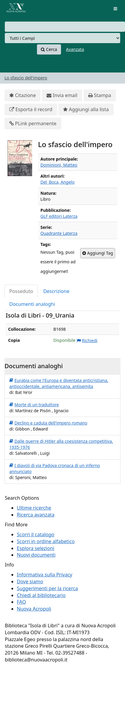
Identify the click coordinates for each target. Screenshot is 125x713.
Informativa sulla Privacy (44, 574)
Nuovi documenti (36, 555)
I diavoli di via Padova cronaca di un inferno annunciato (54, 468)
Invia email (62, 95)
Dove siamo (30, 581)
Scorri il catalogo (35, 534)
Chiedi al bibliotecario (41, 595)
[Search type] (62, 38)
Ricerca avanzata (35, 514)
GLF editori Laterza (59, 216)
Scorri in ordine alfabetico (46, 541)
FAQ (21, 602)
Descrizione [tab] (56, 291)
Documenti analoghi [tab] (32, 304)
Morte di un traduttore (34, 405)
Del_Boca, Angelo (58, 182)
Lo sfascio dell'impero (26, 78)
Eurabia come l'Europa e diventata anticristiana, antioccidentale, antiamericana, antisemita (58, 383)
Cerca (49, 49)
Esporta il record (30, 109)
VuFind (15, 9)
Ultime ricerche (34, 507)
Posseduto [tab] (21, 291)
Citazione (22, 95)
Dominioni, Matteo (59, 165)
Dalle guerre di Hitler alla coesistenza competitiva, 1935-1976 (61, 444)
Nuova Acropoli (34, 608)
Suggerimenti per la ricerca (47, 588)
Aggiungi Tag (97, 253)
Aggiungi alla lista (86, 109)
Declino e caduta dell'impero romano (48, 423)
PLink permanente (32, 123)
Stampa (99, 95)
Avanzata (75, 49)
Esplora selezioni (35, 548)
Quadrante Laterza (59, 233)
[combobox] (65, 27)
